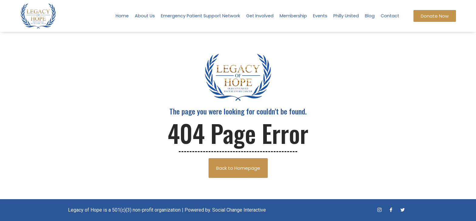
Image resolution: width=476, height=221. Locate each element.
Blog (370, 16)
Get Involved (260, 16)
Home (122, 16)
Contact (390, 16)
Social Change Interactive (239, 210)
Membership (293, 16)
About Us (145, 16)
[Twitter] (402, 210)
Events (320, 16)
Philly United (346, 16)
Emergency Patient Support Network (200, 16)
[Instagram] (379, 210)
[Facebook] (391, 210)
